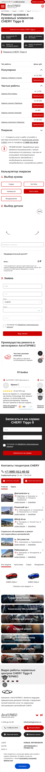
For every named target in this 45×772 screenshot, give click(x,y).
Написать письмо (12, 481)
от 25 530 (38, 101)
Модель (5, 307)
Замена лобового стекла (11, 78)
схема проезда (19, 502)
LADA (3, 743)
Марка (5, 299)
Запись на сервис (38, 2)
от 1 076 (38, 91)
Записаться (38, 80)
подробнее (32, 502)
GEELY (4, 749)
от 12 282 (38, 75)
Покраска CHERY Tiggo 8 (15, 52)
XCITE (3, 746)
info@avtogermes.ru (32, 722)
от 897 (38, 110)
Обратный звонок (34, 481)
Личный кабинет (34, 727)
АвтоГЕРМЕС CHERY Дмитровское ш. (17, 380)
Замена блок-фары (9, 94)
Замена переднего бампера (12, 122)
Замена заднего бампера (11, 103)
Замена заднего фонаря (11, 113)
